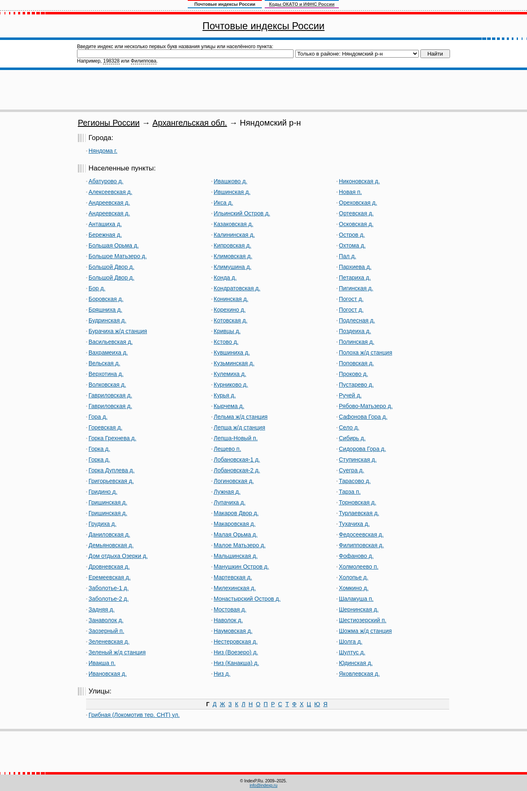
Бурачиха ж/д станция (118, 331)
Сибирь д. (352, 438)
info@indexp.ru (263, 785)
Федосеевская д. (361, 534)
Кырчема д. (229, 406)
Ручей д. (350, 395)
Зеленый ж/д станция (117, 652)
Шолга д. (350, 641)
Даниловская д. (109, 534)
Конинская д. (231, 299)
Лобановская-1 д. (237, 459)
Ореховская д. (358, 202)
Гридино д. (103, 491)
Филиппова (143, 61)
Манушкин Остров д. (241, 566)
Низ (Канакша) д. (236, 663)
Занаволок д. (106, 620)
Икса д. (223, 202)
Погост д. (351, 299)
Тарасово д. (355, 481)
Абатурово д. (106, 181)
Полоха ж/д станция (365, 352)
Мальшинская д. (236, 556)
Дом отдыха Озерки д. (118, 556)
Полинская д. (356, 341)
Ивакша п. (102, 663)
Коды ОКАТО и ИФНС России (302, 4)
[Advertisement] (263, 89)
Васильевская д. (111, 341)
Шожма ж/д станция (365, 631)
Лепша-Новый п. (236, 438)
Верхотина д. (106, 374)
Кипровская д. (232, 245)
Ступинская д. (358, 459)
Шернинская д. (358, 609)
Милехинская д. (235, 588)
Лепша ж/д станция (239, 427)
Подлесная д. (357, 320)
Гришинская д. (108, 502)
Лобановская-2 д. (237, 470)
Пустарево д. (356, 384)
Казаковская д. (233, 224)
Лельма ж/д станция (241, 416)
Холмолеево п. (358, 566)
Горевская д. (105, 427)
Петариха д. (355, 277)
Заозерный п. (106, 631)
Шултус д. (352, 652)
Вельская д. (104, 363)
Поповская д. (356, 363)
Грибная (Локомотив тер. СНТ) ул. (134, 715)
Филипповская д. (361, 545)
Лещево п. (227, 449)
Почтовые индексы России (263, 25)
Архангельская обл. (189, 122)
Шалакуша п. (356, 598)
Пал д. (347, 256)
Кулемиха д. (230, 374)
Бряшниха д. (105, 309)
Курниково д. (231, 384)
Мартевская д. (233, 577)
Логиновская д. (234, 481)
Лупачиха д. (229, 502)
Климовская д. (233, 256)
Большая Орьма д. (114, 245)
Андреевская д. (109, 202)
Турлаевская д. (359, 513)
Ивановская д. (108, 673)
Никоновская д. (359, 181)
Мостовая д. (230, 609)
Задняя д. (101, 609)
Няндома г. (103, 150)
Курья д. (225, 395)
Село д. (349, 427)
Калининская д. (234, 234)
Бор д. (97, 288)
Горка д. (99, 449)
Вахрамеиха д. (108, 352)
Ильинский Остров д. (242, 213)
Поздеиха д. (355, 331)
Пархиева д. (355, 267)
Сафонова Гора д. (363, 416)
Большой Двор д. (111, 267)
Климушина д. (232, 267)
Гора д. (98, 416)
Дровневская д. (109, 566)
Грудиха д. (103, 523)
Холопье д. (353, 577)
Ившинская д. (232, 192)
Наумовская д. (233, 631)
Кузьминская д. (234, 363)
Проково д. (353, 374)
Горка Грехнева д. (112, 438)
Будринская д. (107, 320)
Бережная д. (105, 234)
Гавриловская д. (110, 395)
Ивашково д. (230, 181)
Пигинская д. (356, 288)
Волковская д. (107, 384)
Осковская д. (356, 224)
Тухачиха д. (354, 523)
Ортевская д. (356, 213)
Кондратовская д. (237, 288)
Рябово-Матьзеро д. (366, 406)
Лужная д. (227, 491)
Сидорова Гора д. (362, 449)
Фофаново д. (356, 556)
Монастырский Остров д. (247, 598)
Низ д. (222, 673)
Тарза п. (350, 491)
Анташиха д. (105, 224)
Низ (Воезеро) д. (236, 652)
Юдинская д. (356, 663)
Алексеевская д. (110, 192)
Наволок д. (228, 620)
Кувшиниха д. (232, 352)
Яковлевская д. (359, 673)
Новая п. (350, 192)
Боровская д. (106, 299)
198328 (111, 61)
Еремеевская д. (110, 577)
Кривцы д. (227, 331)
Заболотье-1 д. (108, 588)
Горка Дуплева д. (112, 470)
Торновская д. (357, 502)
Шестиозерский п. (362, 620)
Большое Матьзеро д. (118, 256)
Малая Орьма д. (235, 534)
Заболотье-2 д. (108, 598)
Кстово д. (226, 341)
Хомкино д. (353, 588)
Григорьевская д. (111, 481)
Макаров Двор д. (236, 513)
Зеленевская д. (109, 641)
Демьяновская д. (111, 545)
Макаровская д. (234, 523)
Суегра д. (351, 470)
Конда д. (225, 277)
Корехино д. (230, 309)
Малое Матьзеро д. (240, 545)
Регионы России (109, 122)
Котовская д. (230, 320)
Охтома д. (352, 245)
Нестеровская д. (236, 641)
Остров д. (352, 234)
